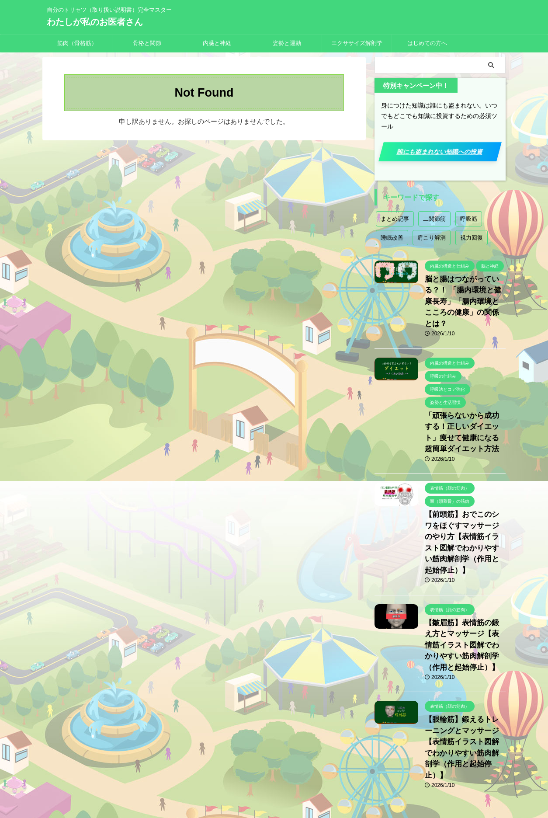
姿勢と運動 (287, 43)
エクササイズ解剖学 (356, 43)
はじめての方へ (427, 43)
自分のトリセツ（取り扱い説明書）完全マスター (274, 777)
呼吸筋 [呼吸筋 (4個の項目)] (468, 219)
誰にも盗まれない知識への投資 (440, 151)
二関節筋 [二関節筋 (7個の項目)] (434, 219)
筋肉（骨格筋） (77, 43)
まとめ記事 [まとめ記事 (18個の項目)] (395, 219)
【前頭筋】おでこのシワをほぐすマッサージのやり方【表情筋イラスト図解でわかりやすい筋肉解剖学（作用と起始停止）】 (464, 512)
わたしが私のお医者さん (95, 22)
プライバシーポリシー (252, 760)
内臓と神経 (217, 43)
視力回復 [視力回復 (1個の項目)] (471, 237)
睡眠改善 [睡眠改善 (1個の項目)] (392, 237)
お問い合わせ (306, 760)
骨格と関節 (147, 43)
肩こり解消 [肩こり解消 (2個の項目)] (431, 237)
